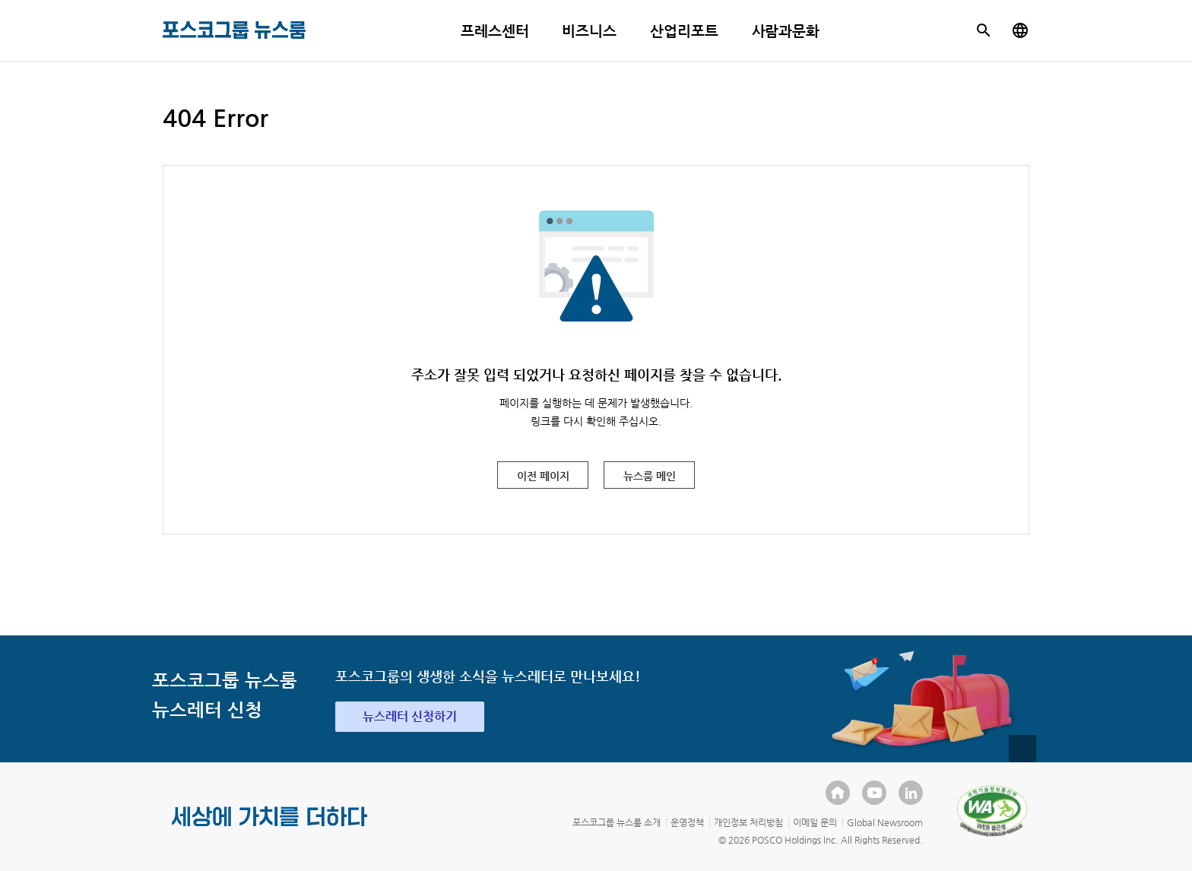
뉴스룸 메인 (649, 476)
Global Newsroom (885, 822)
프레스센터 (495, 31)
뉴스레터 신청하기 (410, 716)
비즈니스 (589, 31)
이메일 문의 (815, 822)
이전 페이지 (543, 476)
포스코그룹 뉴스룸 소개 (616, 822)
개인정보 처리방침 (748, 822)
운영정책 (687, 822)
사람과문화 (786, 31)
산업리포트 (684, 31)
